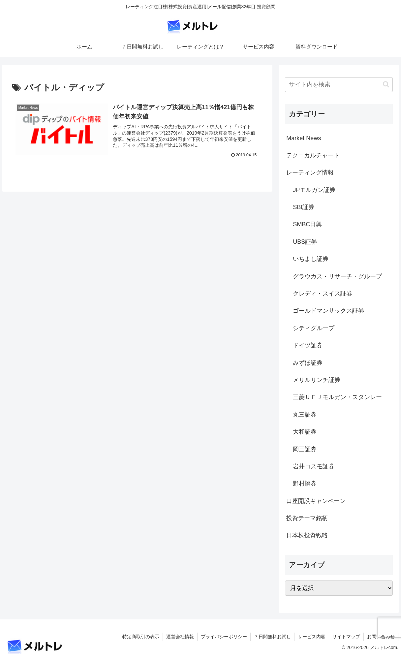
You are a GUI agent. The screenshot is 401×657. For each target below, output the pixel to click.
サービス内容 (311, 636)
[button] (386, 84)
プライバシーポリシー (224, 636)
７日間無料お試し (272, 636)
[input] (338, 84)
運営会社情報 (180, 636)
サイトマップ (346, 636)
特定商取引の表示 (140, 636)
